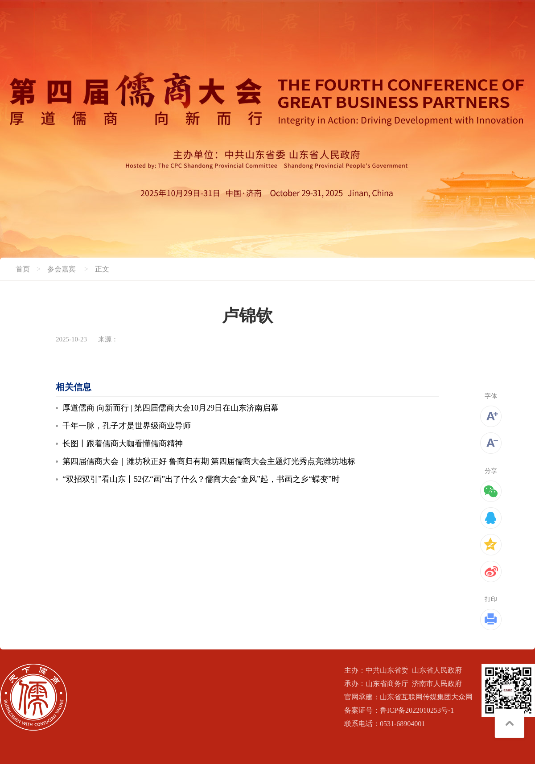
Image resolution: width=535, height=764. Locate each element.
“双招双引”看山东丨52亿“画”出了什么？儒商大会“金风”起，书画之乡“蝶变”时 (201, 479)
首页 (23, 269)
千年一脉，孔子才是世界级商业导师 (126, 425)
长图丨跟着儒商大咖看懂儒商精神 (122, 443)
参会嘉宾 (61, 269)
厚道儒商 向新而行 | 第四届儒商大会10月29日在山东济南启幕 (170, 407)
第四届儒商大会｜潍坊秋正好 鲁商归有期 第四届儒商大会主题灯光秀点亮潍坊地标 (208, 461)
